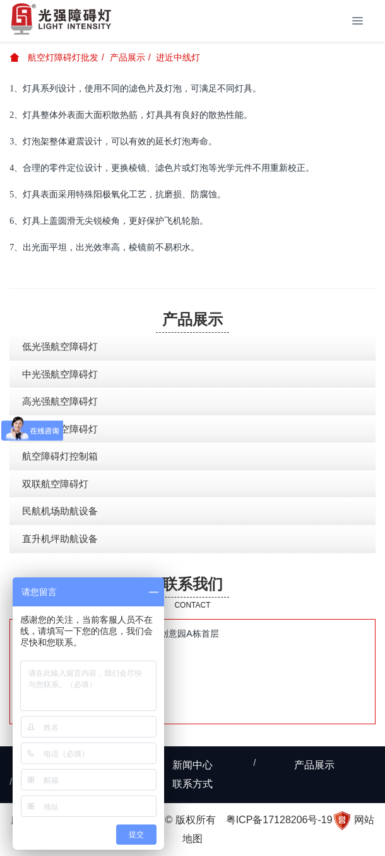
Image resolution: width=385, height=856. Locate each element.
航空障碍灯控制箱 (60, 456)
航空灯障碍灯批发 (54, 57)
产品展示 (127, 57)
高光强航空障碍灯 (60, 401)
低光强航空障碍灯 (60, 346)
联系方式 (192, 783)
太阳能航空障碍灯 (60, 429)
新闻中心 (192, 765)
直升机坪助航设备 (60, 538)
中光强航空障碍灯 (60, 374)
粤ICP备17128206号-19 (279, 819)
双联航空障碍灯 (55, 483)
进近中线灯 (178, 57)
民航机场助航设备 (60, 511)
